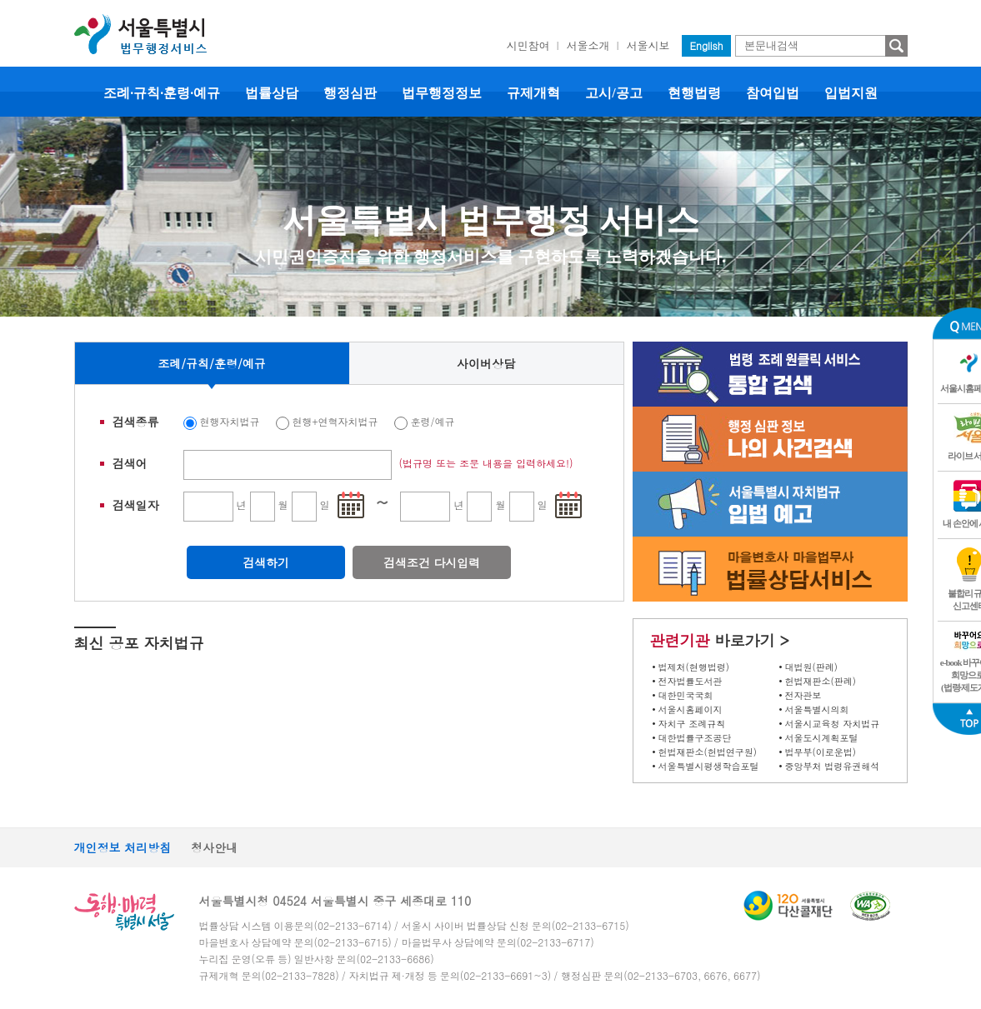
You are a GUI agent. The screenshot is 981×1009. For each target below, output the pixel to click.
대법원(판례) (811, 667)
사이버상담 (486, 363)
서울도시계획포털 (821, 738)
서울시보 (648, 45)
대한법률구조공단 (695, 738)
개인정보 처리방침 (123, 847)
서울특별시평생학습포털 (708, 766)
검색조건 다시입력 (432, 562)
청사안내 (214, 847)
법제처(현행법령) (693, 667)
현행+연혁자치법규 (335, 421)
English (706, 45)
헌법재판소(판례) (820, 681)
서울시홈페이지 (690, 709)
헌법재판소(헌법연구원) (707, 752)
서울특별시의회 (817, 709)
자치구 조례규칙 (692, 723)
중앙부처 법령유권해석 (832, 766)
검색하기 (266, 562)
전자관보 (803, 695)
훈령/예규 (433, 421)
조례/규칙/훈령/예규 (212, 363)
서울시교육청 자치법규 (832, 723)
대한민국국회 (685, 695)
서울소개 (588, 45)
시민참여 (528, 45)
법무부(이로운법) (820, 752)
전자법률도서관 (690, 681)
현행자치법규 (230, 421)
